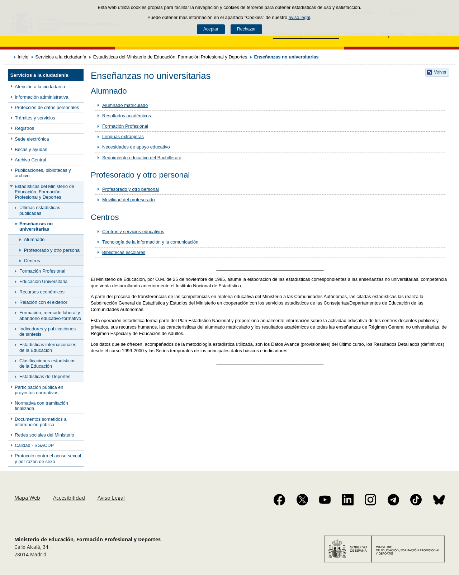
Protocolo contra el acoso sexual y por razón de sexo (48, 458)
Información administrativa (41, 97)
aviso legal (299, 17)
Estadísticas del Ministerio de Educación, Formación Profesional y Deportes (170, 57)
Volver (440, 72)
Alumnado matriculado (125, 105)
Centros (32, 260)
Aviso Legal (111, 497)
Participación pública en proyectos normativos (39, 390)
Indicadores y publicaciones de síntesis (47, 331)
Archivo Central (30, 159)
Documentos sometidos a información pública (40, 421)
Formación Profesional (42, 271)
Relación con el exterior (43, 302)
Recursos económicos (42, 291)
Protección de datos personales (47, 107)
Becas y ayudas (31, 149)
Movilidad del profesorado (128, 199)
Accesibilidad (69, 497)
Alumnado (34, 239)
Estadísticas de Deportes (44, 376)
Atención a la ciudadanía (40, 86)
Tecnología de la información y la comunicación (150, 242)
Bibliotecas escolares (123, 252)
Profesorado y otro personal (52, 250)
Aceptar (210, 29)
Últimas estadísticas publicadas (39, 210)
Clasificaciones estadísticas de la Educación (47, 363)
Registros (24, 128)
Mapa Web (27, 497)
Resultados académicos (126, 115)
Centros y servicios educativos (133, 231)
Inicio (23, 57)
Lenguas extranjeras (123, 136)
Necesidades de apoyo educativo (136, 147)
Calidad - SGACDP (34, 445)
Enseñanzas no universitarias (36, 226)
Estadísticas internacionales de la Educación (47, 347)
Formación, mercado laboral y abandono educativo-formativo (50, 315)
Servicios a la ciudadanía (60, 57)
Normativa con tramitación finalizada (41, 405)
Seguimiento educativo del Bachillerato (141, 157)
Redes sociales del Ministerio (44, 435)
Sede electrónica (32, 139)
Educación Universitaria (43, 281)
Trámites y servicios (35, 118)
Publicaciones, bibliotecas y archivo (43, 173)
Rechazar (246, 29)
